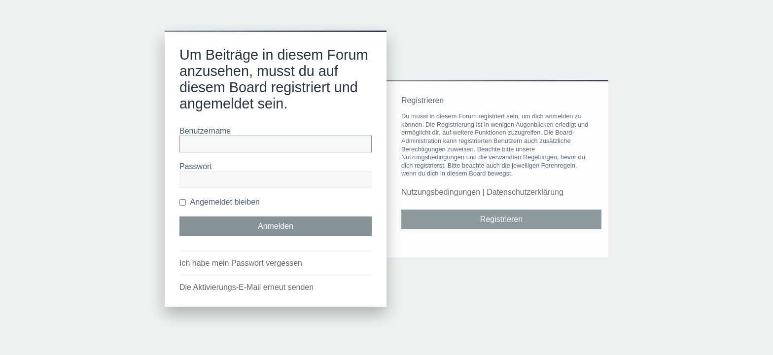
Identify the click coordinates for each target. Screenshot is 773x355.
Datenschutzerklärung (525, 192)
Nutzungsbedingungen (440, 192)
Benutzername (205, 131)
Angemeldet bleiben (219, 202)
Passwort (195, 166)
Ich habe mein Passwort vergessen (240, 263)
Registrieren (501, 219)
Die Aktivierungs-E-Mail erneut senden (246, 287)
